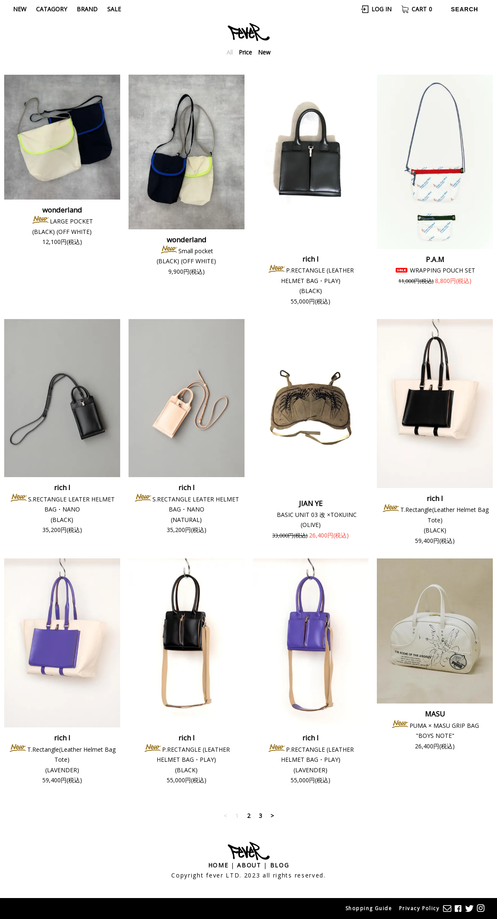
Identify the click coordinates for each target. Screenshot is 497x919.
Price (245, 53)
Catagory (51, 9)
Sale (114, 9)
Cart (422, 9)
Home (218, 866)
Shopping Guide (368, 908)
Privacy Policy (419, 908)
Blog (279, 866)
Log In (381, 9)
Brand (87, 9)
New (19, 9)
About (249, 866)
